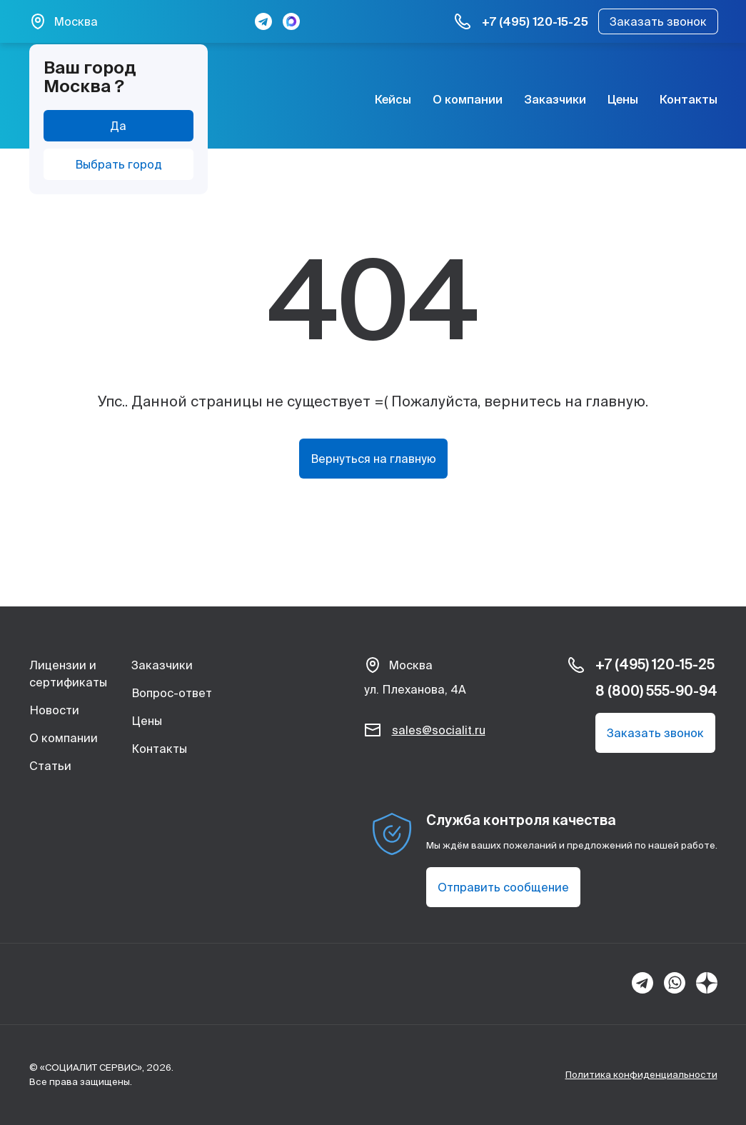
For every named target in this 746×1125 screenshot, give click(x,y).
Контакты (688, 99)
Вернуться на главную (373, 458)
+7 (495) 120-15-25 (535, 21)
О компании (468, 99)
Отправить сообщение (503, 887)
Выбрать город (118, 164)
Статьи (50, 765)
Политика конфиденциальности (641, 1074)
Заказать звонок (658, 21)
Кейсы (393, 99)
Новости (54, 710)
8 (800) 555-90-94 (656, 691)
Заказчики (555, 99)
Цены (623, 99)
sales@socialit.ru (438, 730)
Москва (76, 21)
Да (118, 125)
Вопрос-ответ (171, 692)
